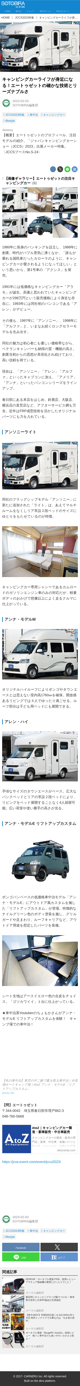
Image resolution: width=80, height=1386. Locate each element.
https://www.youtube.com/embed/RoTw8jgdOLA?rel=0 (40, 1055)
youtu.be (8, 1093)
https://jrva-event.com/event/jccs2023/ (31, 1162)
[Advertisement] (40, 1190)
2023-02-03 (20, 101)
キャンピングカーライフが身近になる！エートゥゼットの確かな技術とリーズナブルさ (39, 85)
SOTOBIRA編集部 (25, 105)
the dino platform (44, 1380)
